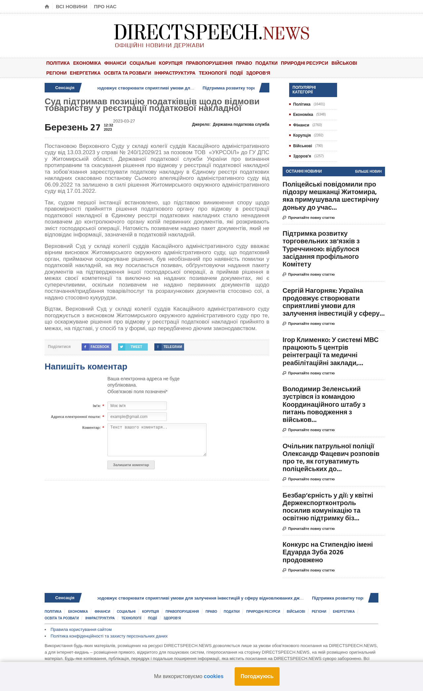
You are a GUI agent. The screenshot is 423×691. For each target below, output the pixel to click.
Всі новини (71, 6)
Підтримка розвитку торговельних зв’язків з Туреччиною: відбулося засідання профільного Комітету (321, 248)
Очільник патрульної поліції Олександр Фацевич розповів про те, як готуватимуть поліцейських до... (331, 457)
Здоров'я (258, 72)
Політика (58, 62)
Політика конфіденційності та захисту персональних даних (109, 636)
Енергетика (85, 72)
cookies (214, 676)
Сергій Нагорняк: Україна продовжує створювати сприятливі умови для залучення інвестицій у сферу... (334, 302)
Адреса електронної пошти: (76, 417)
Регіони (56, 72)
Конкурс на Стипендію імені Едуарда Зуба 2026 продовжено (328, 552)
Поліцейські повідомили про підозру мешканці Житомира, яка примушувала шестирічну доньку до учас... (331, 195)
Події (236, 72)
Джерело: (230, 124)
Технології (213, 72)
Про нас (105, 6)
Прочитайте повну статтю (309, 218)
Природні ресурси (304, 62)
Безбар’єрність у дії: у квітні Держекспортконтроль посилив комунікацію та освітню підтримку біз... (328, 506)
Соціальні (143, 62)
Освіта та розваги (127, 72)
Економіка (87, 62)
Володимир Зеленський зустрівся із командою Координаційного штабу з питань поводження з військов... (324, 404)
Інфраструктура (174, 72)
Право (244, 62)
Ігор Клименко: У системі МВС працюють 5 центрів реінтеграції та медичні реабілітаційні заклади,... (331, 351)
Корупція (171, 62)
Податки (266, 62)
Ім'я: (97, 406)
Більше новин (368, 171)
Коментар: (91, 428)
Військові (344, 62)
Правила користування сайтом (81, 629)
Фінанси (115, 62)
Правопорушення (209, 62)
